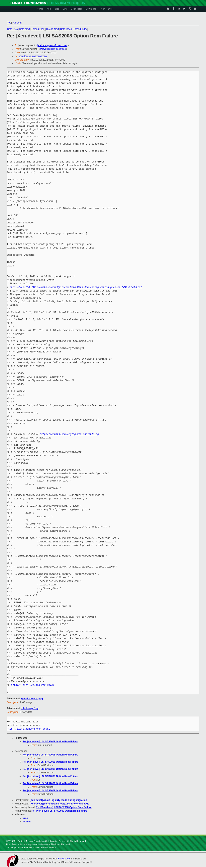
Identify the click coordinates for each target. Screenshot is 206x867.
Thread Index (80, 29)
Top (9, 22)
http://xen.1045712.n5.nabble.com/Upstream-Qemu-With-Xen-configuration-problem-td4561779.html (76, 287)
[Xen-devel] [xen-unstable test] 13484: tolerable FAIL (59, 803)
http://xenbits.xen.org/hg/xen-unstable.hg (69, 434)
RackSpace (63, 858)
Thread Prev (37, 29)
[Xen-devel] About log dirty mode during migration (58, 799)
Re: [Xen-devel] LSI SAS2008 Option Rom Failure (50, 741)
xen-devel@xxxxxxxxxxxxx (33, 56)
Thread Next (52, 29)
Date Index (66, 29)
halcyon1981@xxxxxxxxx (53, 49)
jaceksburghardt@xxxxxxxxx (52, 45)
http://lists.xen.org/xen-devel (32, 685)
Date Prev (12, 29)
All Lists (17, 22)
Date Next (24, 29)
